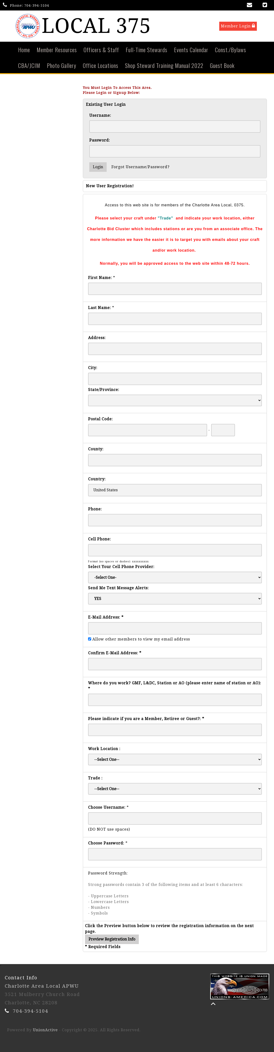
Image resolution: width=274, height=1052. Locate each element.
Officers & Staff (101, 49)
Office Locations (100, 65)
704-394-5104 (36, 5)
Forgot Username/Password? (140, 167)
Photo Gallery (61, 65)
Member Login (238, 25)
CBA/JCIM (29, 65)
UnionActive (45, 1030)
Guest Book (222, 65)
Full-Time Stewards (146, 49)
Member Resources (57, 49)
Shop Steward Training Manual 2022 (164, 65)
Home (24, 49)
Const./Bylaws (230, 49)
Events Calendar (191, 49)
